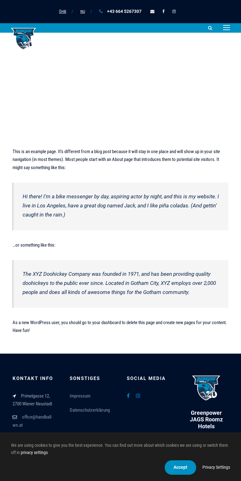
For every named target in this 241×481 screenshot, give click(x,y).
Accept (180, 467)
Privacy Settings (216, 467)
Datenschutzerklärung (90, 410)
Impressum (80, 396)
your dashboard (106, 322)
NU (82, 11)
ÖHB (62, 11)
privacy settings (34, 452)
